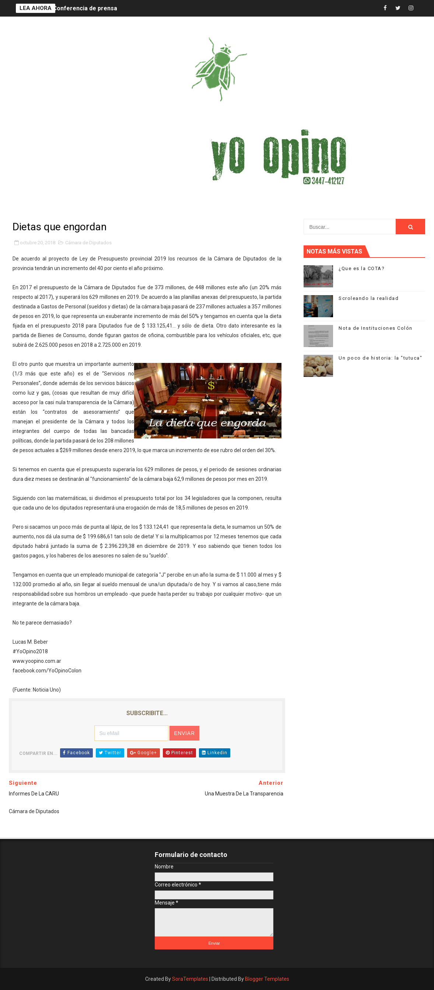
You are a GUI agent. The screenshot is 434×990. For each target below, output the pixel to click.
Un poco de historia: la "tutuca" (380, 358)
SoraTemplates (190, 979)
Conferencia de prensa (85, 8)
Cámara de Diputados (88, 242)
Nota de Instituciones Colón (376, 328)
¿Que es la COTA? (362, 268)
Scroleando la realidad (369, 298)
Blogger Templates (267, 979)
